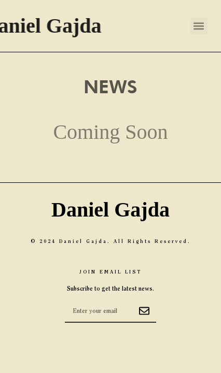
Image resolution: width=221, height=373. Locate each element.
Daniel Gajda (110, 209)
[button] (199, 26)
